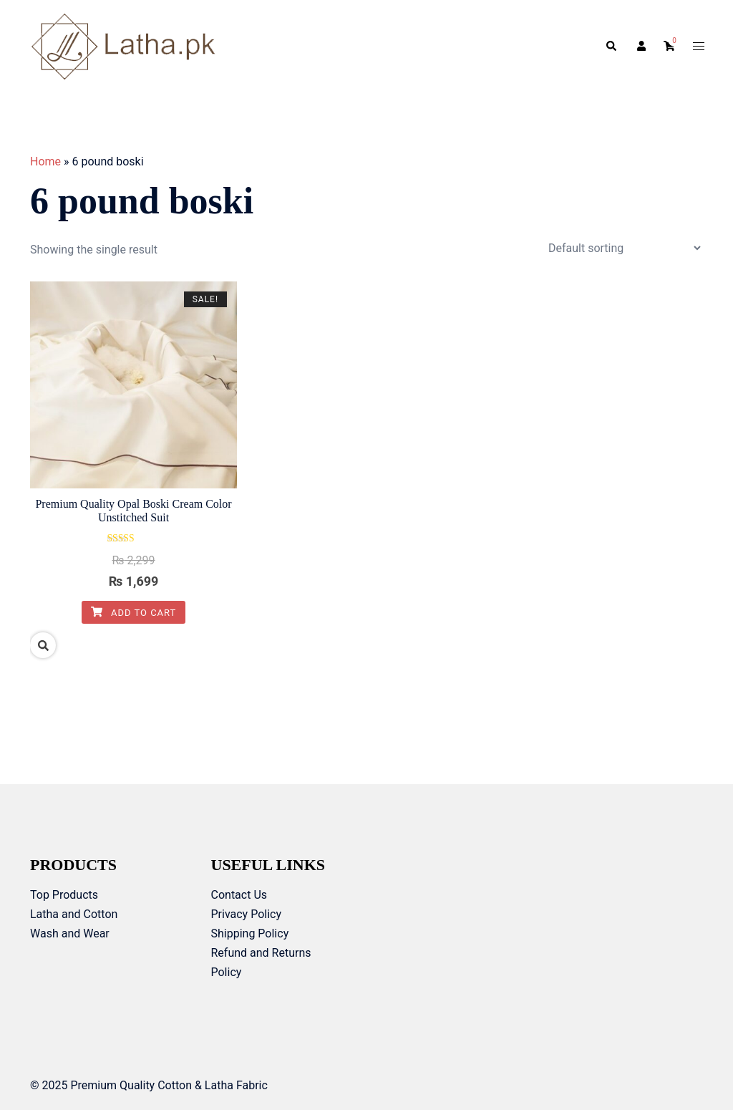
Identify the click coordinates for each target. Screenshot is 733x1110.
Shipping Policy (250, 933)
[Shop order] (624, 248)
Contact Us (239, 895)
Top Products (64, 895)
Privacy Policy (246, 914)
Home (45, 161)
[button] (610, 47)
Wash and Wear (70, 933)
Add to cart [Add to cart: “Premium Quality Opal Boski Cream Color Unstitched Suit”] (134, 612)
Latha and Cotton (73, 914)
